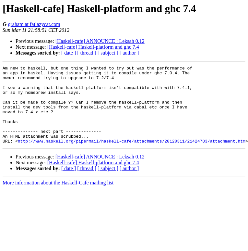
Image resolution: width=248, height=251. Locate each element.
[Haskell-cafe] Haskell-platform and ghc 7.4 (93, 47)
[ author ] (129, 53)
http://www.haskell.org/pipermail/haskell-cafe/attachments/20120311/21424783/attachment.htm (131, 156)
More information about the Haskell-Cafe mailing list (58, 198)
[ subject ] (108, 53)
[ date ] (68, 53)
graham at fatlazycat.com (34, 24)
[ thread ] (86, 53)
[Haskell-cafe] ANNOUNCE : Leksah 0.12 (100, 41)
